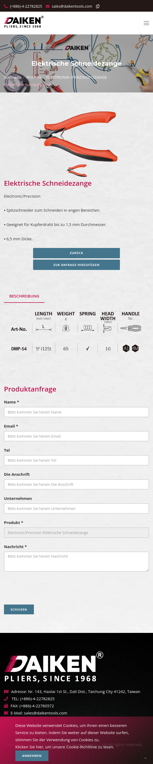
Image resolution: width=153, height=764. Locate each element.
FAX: (11, 705)
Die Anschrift (17, 474)
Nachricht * (15, 546)
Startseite (13, 77)
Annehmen (32, 756)
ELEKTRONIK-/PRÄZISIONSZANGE (76, 77)
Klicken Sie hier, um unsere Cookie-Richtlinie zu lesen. (64, 746)
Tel (7, 450)
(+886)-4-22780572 (37, 705)
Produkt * (13, 522)
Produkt (33, 77)
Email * (11, 426)
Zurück (76, 253)
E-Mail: (13, 713)
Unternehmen (18, 498)
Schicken (19, 609)
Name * (11, 402)
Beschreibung (24, 296)
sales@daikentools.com (45, 713)
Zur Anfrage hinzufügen (76, 265)
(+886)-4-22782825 (25, 6)
